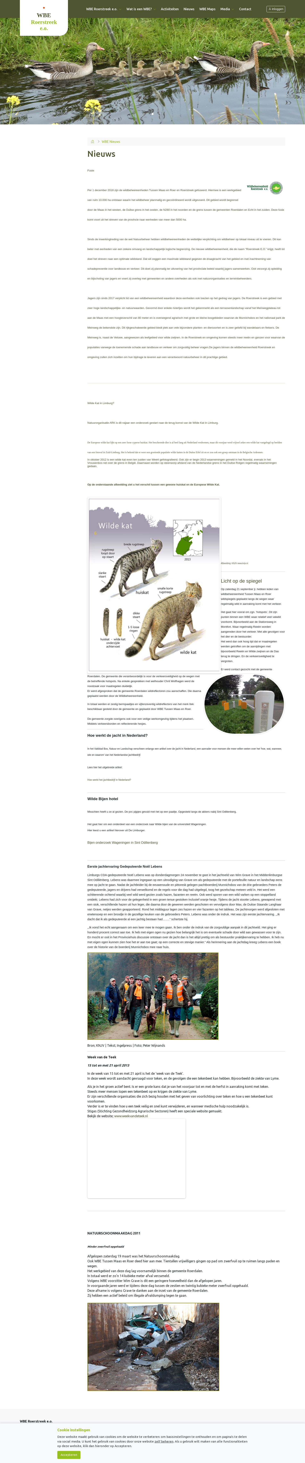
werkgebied (234, 190)
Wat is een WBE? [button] (141, 9)
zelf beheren (164, 1441)
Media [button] (227, 9)
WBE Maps (207, 9)
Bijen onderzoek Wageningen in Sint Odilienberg (122, 842)
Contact (245, 9)
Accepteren (69, 1454)
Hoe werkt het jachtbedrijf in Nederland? (109, 779)
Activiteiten (170, 9)
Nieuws (189, 9)
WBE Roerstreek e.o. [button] (104, 9)
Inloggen (275, 9)
